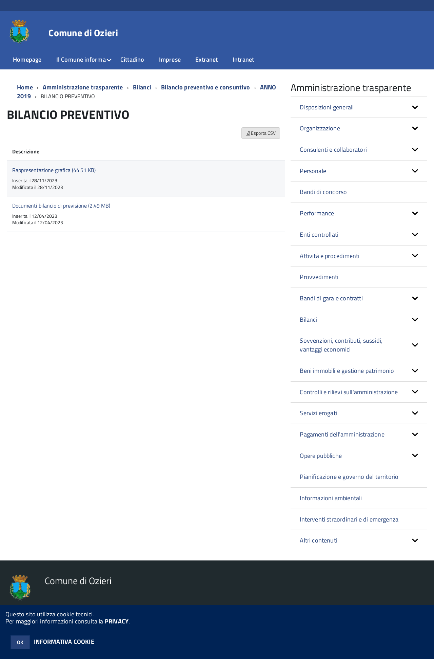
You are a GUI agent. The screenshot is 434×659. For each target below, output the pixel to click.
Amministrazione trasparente (83, 87)
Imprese (170, 59)
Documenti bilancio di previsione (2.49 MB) (61, 205)
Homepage (27, 59)
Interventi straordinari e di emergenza (349, 519)
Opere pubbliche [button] (321, 455)
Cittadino (132, 59)
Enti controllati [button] (319, 234)
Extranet (206, 59)
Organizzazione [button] (320, 128)
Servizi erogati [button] (318, 413)
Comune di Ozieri (83, 33)
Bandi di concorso (323, 191)
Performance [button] (317, 213)
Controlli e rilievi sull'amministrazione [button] (349, 392)
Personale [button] (313, 170)
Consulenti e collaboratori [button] (333, 149)
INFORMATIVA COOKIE (64, 641)
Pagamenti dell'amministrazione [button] (342, 434)
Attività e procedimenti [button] (329, 255)
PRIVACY (117, 621)
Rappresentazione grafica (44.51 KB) (54, 170)
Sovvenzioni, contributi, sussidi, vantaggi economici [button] (341, 345)
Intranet (243, 59)
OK (20, 642)
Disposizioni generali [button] (327, 107)
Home (25, 87)
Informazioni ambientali (331, 498)
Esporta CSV (261, 132)
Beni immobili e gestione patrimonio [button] (347, 370)
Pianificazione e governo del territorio (349, 476)
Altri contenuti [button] (318, 540)
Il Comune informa (81, 59)
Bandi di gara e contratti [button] (331, 298)
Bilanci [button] (308, 319)
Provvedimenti (319, 276)
